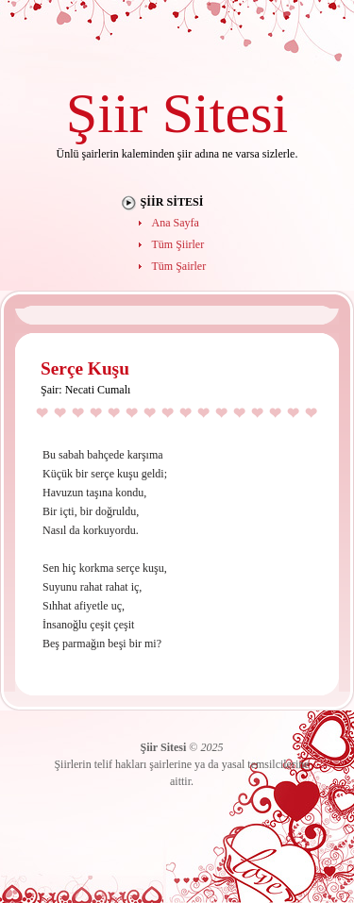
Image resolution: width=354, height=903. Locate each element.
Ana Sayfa (175, 222)
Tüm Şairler (179, 266)
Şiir (107, 112)
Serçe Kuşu (85, 368)
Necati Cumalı (98, 389)
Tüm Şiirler (178, 244)
